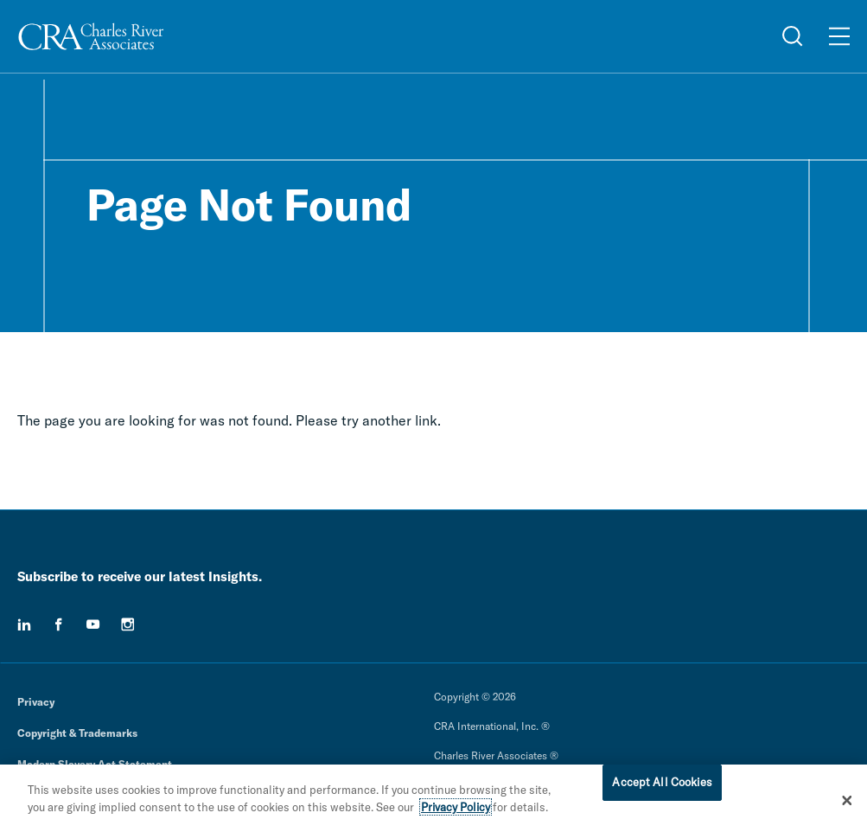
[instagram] (128, 624)
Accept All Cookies (661, 786)
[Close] (847, 804)
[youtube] (93, 624)
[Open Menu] (839, 36)
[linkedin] (24, 624)
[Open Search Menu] (792, 36)
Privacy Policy (455, 811)
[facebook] (59, 624)
